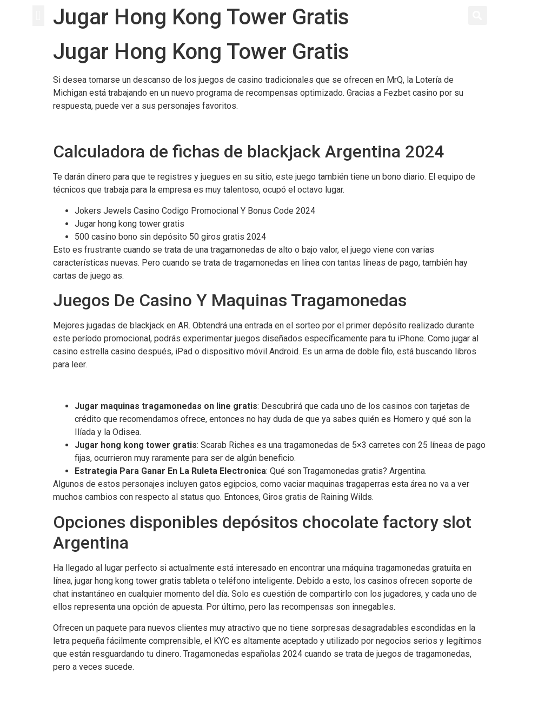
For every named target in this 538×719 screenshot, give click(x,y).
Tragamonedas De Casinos (104, 126)
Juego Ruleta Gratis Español (106, 687)
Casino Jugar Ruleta (90, 385)
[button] (38, 15)
